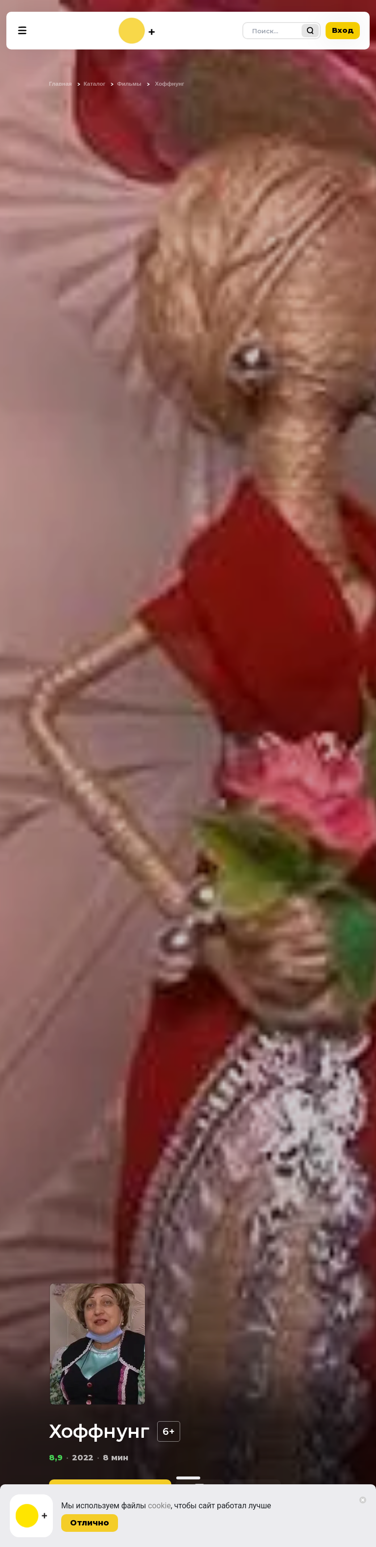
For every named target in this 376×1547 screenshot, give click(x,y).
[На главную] (136, 31)
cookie (159, 1505)
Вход (342, 30)
